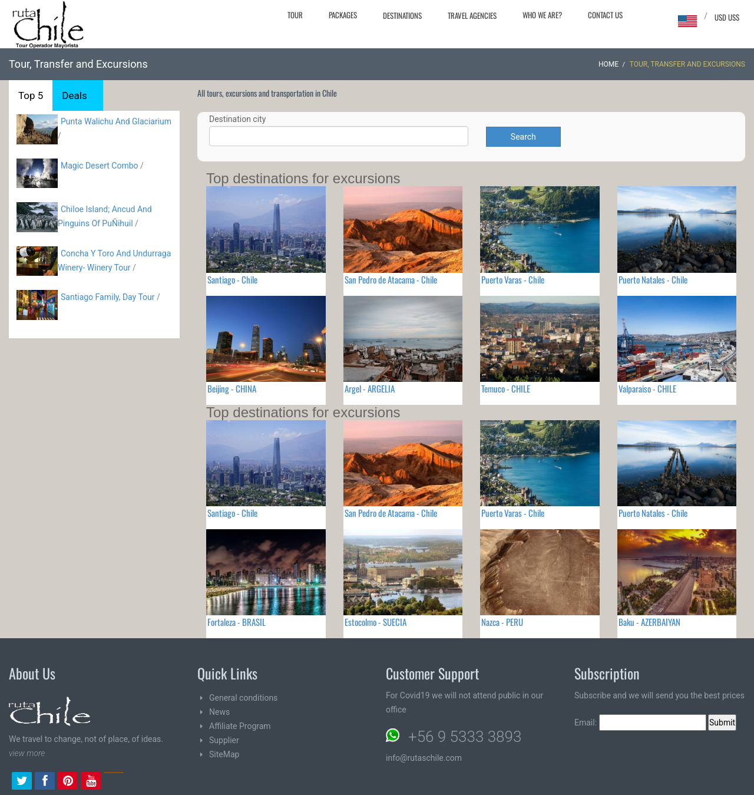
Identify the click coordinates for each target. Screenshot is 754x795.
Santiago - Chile (232, 279)
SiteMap (224, 754)
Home (608, 64)
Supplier (224, 740)
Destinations (402, 15)
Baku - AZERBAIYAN (649, 621)
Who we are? (542, 15)
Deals (74, 95)
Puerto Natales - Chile (653, 279)
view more (27, 753)
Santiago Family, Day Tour (108, 297)
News (219, 712)
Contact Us (605, 15)
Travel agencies (472, 15)
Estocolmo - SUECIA (375, 621)
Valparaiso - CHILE (647, 388)
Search (523, 136)
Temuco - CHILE (505, 388)
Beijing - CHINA (231, 388)
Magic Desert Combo (99, 165)
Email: (640, 722)
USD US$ (727, 17)
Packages (343, 15)
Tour (295, 15)
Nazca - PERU (502, 621)
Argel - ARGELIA (370, 388)
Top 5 (30, 95)
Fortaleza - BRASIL (236, 621)
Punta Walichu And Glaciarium (116, 121)
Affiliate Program (240, 726)
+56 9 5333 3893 (464, 736)
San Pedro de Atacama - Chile (391, 279)
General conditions (243, 697)
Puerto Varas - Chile (512, 279)
